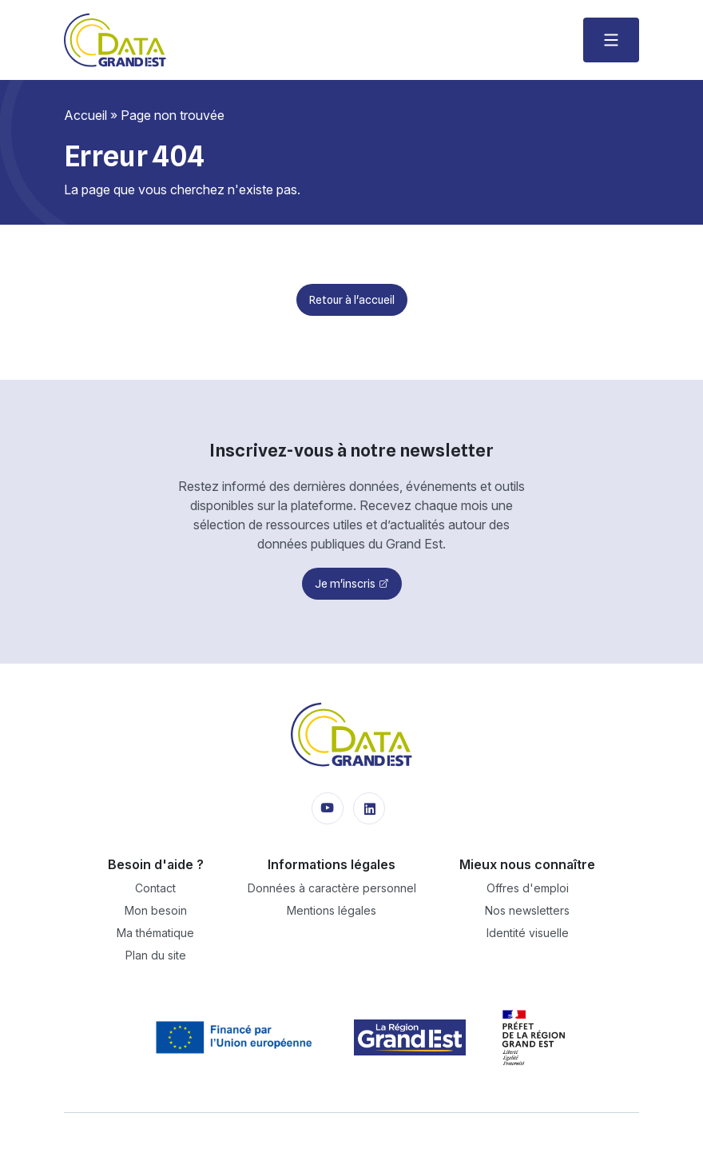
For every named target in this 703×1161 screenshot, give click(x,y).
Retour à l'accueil (352, 299)
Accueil (85, 115)
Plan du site (155, 955)
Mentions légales (331, 910)
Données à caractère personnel (332, 888)
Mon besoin (156, 910)
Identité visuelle (528, 933)
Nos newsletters (527, 910)
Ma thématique (155, 933)
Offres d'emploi (528, 888)
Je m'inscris (345, 583)
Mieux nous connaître (527, 864)
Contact (155, 888)
